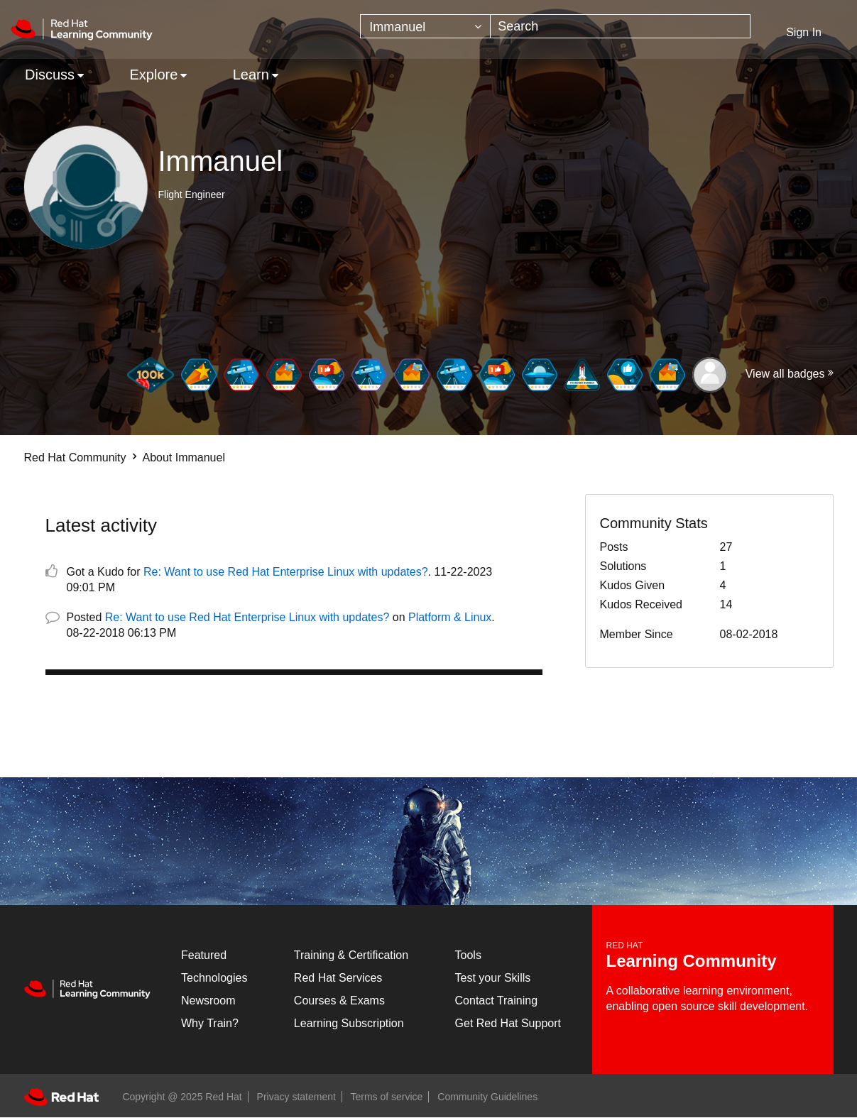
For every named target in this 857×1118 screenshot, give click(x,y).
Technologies (214, 978)
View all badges (785, 374)
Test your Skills (493, 978)
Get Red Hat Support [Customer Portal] (508, 1023)
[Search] (620, 26)
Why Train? (210, 1023)
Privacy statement (296, 1096)
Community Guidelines (487, 1096)
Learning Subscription (349, 1023)
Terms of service (387, 1096)
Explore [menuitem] (153, 74)
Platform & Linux (449, 617)
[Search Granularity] (425, 26)
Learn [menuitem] (251, 74)
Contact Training (496, 1000)
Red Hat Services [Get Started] (338, 978)
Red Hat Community (75, 457)
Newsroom (208, 1000)
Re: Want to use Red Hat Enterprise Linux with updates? (285, 572)
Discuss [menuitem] (50, 74)
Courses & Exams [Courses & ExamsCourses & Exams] (339, 1000)
